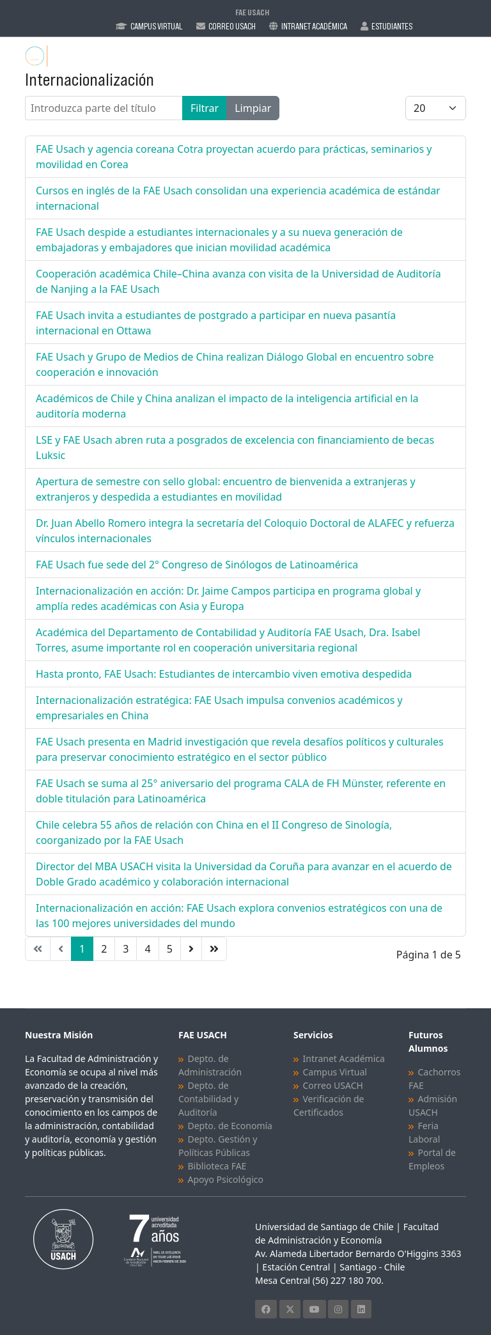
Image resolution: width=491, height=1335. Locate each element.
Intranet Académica (314, 26)
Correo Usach (232, 26)
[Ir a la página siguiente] (191, 949)
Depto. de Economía (230, 1126)
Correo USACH (333, 1085)
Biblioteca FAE (217, 1166)
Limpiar (253, 108)
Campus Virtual (156, 26)
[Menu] (458, 56)
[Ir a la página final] (214, 949)
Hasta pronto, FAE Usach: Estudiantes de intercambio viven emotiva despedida (224, 674)
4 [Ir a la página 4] (147, 949)
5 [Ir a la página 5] (170, 949)
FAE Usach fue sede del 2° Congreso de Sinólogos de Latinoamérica (197, 565)
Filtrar (205, 108)
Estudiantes (391, 26)
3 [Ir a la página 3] (126, 949)
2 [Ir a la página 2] (104, 949)
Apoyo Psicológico (225, 1179)
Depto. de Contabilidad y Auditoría (208, 1098)
